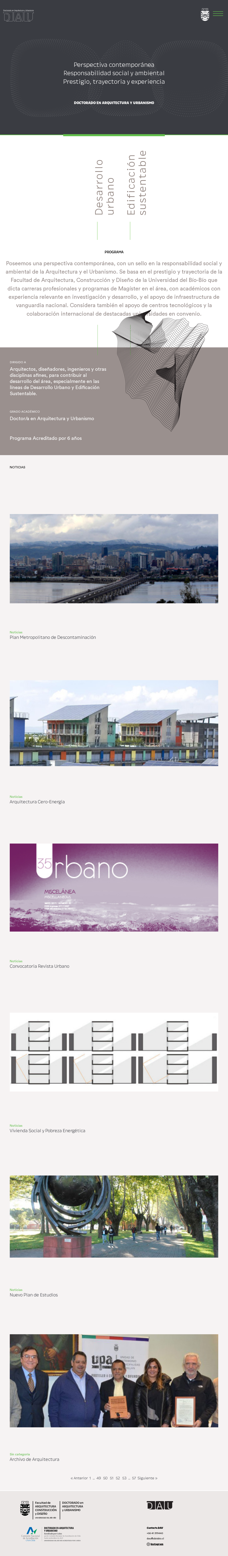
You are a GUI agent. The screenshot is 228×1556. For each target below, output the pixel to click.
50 (105, 1478)
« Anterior (79, 1478)
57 (134, 1478)
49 (99, 1478)
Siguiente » (147, 1478)
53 (124, 1478)
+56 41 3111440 (155, 1533)
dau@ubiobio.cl (155, 1538)
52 (118, 1478)
